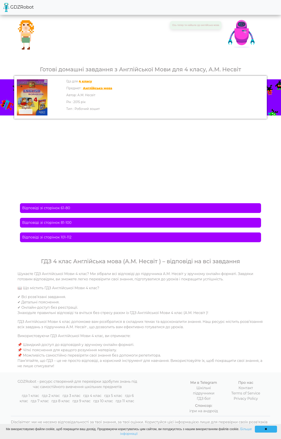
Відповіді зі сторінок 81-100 (47, 222)
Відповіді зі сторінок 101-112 (47, 237)
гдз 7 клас (40, 401)
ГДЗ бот (204, 398)
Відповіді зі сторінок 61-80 (46, 208)
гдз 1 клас (30, 396)
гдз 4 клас (92, 396)
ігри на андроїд (203, 411)
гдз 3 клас (71, 396)
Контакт (245, 388)
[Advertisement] (140, 152)
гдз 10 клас (103, 401)
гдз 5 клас (113, 396)
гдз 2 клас (51, 396)
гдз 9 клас (81, 401)
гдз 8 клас (60, 401)
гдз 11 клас (125, 401)
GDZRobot (19, 7)
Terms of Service (245, 393)
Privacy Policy (246, 398)
